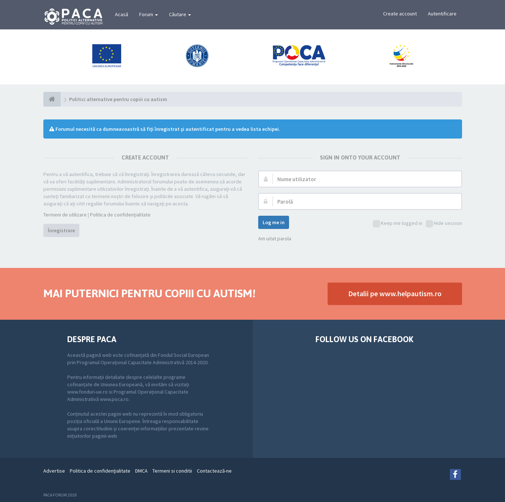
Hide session (444, 223)
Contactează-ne (214, 470)
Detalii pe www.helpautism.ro (394, 293)
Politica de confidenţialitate (120, 214)
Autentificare (442, 13)
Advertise (54, 470)
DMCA (141, 470)
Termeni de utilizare (65, 214)
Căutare (180, 14)
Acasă (121, 14)
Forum (148, 14)
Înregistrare (61, 230)
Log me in (274, 222)
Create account (400, 13)
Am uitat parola (274, 238)
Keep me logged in (397, 223)
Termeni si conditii (172, 470)
